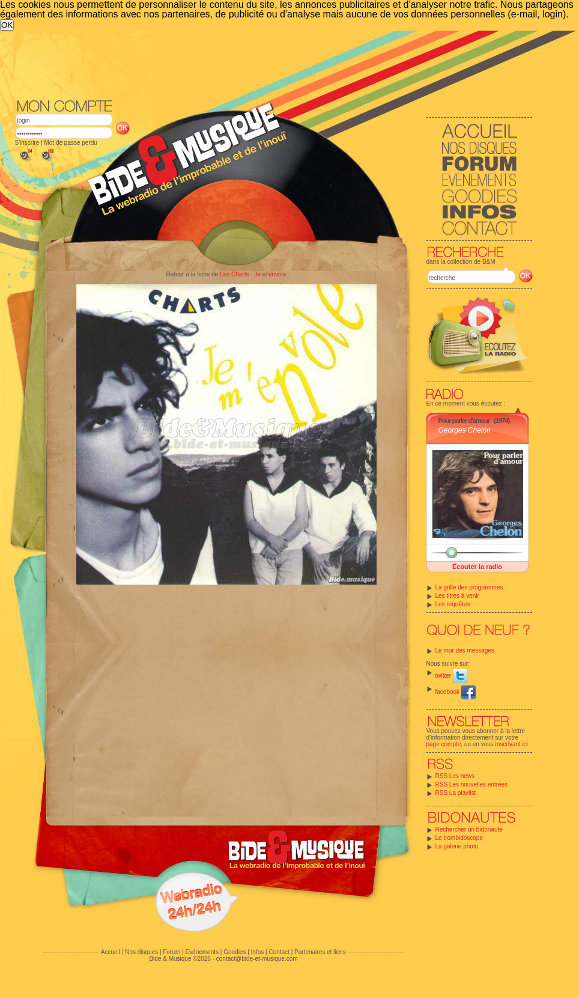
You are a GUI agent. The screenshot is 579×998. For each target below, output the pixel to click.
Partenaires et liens (320, 952)
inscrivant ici (512, 744)
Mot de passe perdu (70, 142)
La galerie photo (457, 846)
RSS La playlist (455, 793)
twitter (451, 675)
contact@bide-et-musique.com (257, 958)
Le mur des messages (464, 650)
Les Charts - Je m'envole (253, 274)
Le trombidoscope (459, 838)
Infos (257, 952)
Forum (171, 952)
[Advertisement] (258, 121)
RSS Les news (455, 776)
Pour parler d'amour (464, 420)
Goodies (234, 952)
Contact (278, 952)
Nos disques (141, 952)
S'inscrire (27, 142)
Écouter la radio (477, 566)
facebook (455, 692)
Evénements (202, 952)
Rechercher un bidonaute (469, 829)
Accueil (110, 952)
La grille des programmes (469, 587)
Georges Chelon (464, 430)
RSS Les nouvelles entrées (471, 784)
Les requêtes (452, 604)
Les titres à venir (457, 595)
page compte (443, 744)
